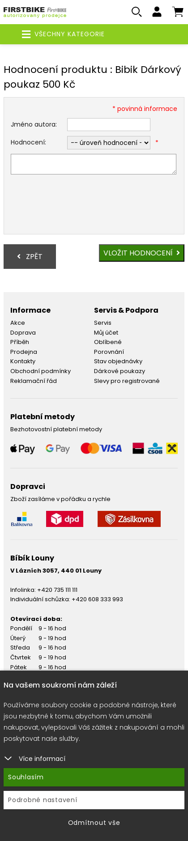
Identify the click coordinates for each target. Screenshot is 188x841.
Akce (17, 323)
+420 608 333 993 (97, 599)
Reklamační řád (33, 381)
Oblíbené (108, 342)
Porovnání (109, 352)
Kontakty (22, 361)
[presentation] (79, 205)
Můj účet (106, 332)
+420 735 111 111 (57, 590)
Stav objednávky (118, 361)
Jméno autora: (34, 124)
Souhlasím (26, 777)
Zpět (30, 256)
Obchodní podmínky (40, 371)
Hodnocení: (28, 142)
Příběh (19, 342)
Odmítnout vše (94, 822)
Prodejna (23, 352)
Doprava (23, 332)
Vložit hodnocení (141, 253)
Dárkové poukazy (119, 371)
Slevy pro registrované (127, 381)
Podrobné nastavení (42, 799)
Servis (102, 323)
